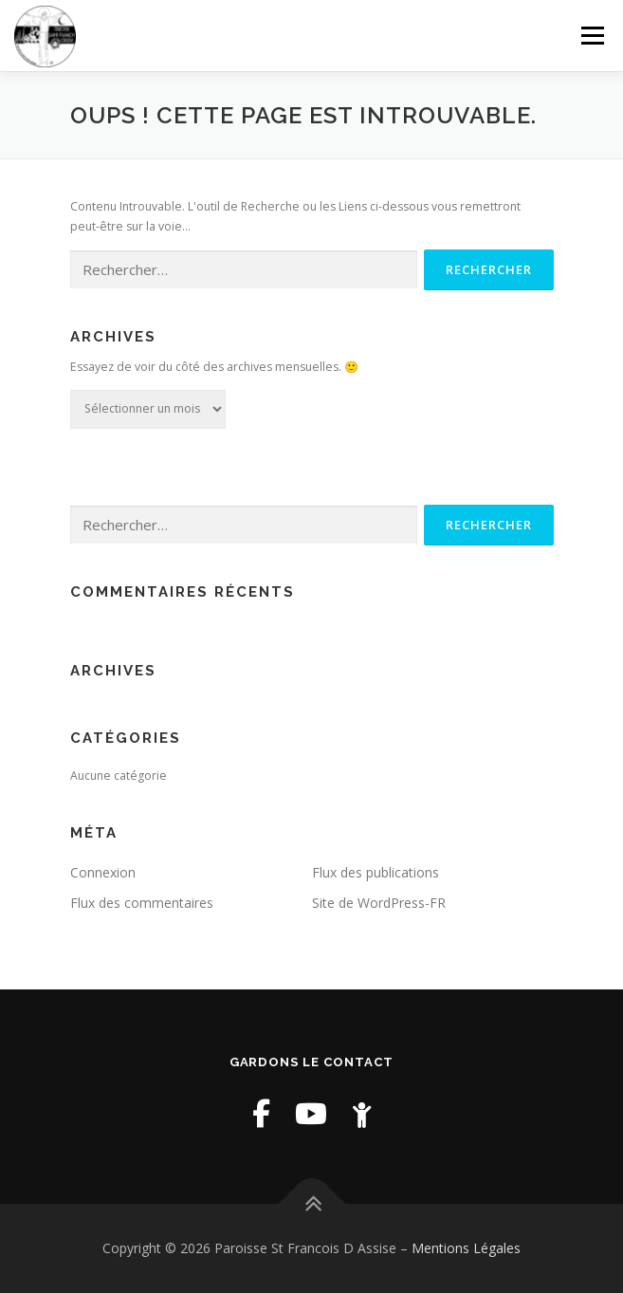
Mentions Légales (466, 1248)
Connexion (103, 872)
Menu (591, 36)
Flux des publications (375, 872)
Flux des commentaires (141, 903)
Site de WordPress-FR (379, 903)
